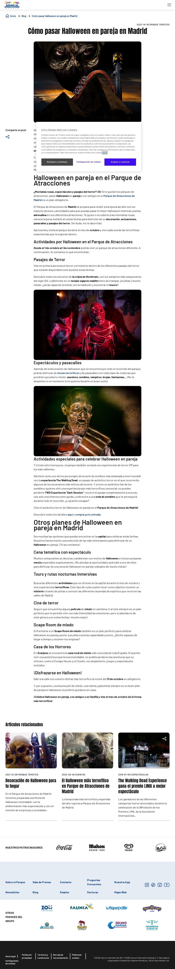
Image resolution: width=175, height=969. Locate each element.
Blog (35, 892)
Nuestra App (122, 882)
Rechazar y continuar (57, 162)
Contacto (66, 882)
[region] (88, 146)
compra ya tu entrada (87, 514)
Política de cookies (77, 956)
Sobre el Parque (15, 882)
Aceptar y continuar (120, 162)
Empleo (64, 892)
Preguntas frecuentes (94, 882)
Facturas (92, 892)
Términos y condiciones (43, 956)
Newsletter (12, 892)
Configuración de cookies (11, 962)
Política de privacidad (27, 956)
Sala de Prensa (42, 882)
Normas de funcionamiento (60, 956)
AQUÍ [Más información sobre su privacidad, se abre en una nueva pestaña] (104, 152)
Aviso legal (10, 956)
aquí (70, 514)
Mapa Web (120, 892)
